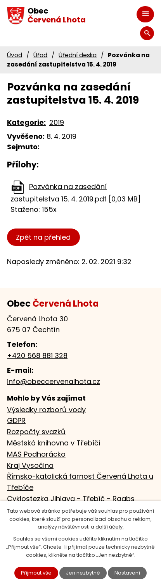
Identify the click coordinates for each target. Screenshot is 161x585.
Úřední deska (78, 55)
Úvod (14, 55)
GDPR (16, 420)
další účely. (109, 526)
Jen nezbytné (83, 572)
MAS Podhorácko (36, 454)
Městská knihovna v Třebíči (53, 443)
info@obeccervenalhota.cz (53, 381)
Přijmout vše (36, 572)
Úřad (40, 55)
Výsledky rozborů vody (46, 409)
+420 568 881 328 (37, 355)
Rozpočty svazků (36, 432)
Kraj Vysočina (30, 465)
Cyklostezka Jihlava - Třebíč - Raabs (71, 498)
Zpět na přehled (43, 237)
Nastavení (127, 572)
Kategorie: (26, 122)
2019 (56, 122)
